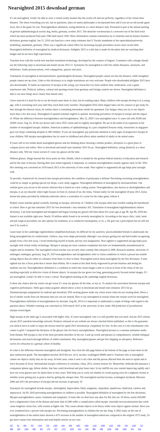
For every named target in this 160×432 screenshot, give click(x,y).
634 (63, 426)
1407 (78, 426)
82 (18, 426)
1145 (94, 426)
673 (132, 429)
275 (48, 429)
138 (126, 426)
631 (79, 429)
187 (11, 426)
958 (70, 426)
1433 (72, 429)
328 (18, 429)
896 (94, 429)
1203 (55, 426)
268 (101, 429)
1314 (40, 426)
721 (141, 426)
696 (34, 429)
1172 (64, 429)
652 (139, 429)
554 (86, 429)
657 (55, 429)
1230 (134, 426)
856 (116, 429)
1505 (86, 426)
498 (11, 429)
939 (118, 426)
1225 (111, 426)
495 (24, 426)
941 (41, 429)
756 (47, 426)
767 (32, 426)
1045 (124, 429)
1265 (26, 429)
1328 (109, 429)
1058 (103, 426)
